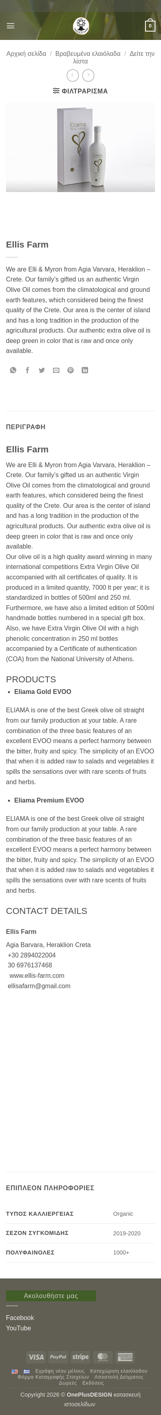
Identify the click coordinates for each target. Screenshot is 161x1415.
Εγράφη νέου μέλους (60, 1371)
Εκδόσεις (93, 1383)
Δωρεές (68, 1383)
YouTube (18, 1328)
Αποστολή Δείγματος (118, 1377)
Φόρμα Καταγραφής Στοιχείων (53, 1377)
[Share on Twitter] (42, 371)
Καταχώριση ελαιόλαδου (118, 1371)
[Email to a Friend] (56, 371)
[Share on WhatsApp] (13, 371)
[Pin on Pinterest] (70, 371)
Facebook (20, 1317)
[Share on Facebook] (27, 371)
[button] (10, 25)
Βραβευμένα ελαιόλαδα (88, 53)
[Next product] (73, 75)
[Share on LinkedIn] (85, 371)
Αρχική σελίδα (26, 53)
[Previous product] (88, 75)
